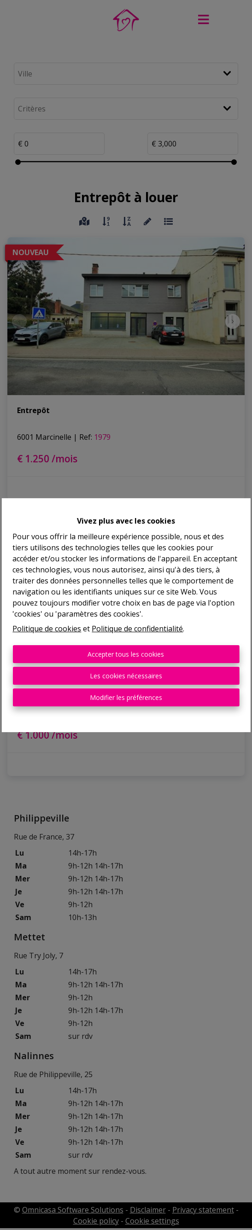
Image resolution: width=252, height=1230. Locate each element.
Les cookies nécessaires (126, 675)
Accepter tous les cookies (126, 654)
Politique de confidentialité (137, 629)
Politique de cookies (46, 629)
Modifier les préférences (126, 697)
